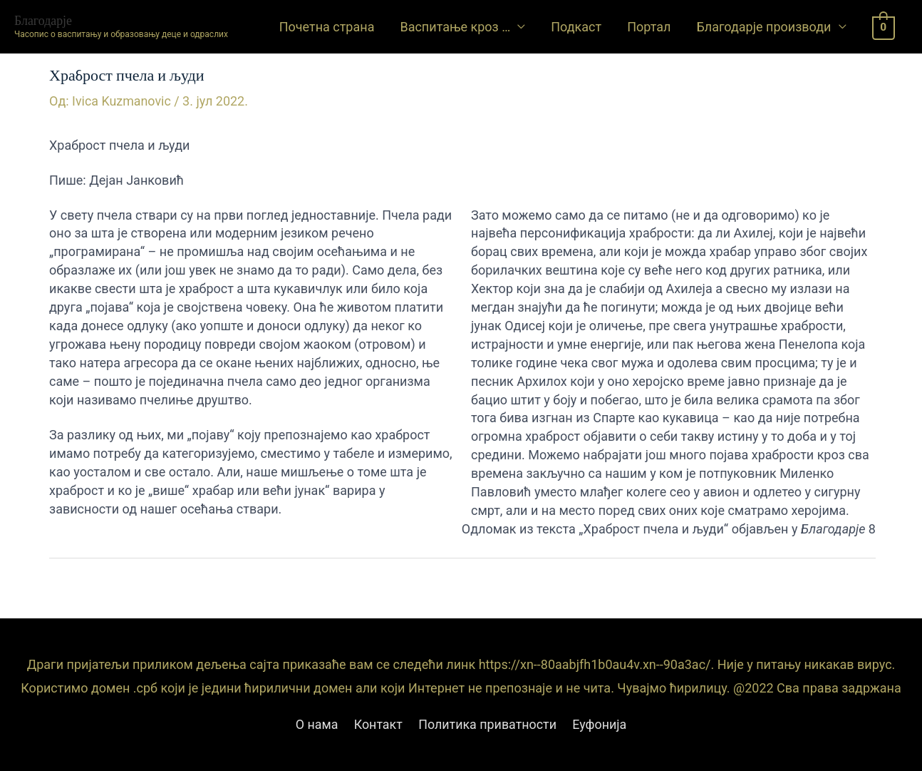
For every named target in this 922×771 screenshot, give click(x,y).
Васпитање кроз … (455, 26)
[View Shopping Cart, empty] (884, 26)
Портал (648, 26)
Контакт (378, 725)
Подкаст (576, 26)
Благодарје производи (763, 26)
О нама (315, 725)
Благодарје (43, 20)
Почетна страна (327, 26)
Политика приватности (487, 725)
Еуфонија (601, 725)
